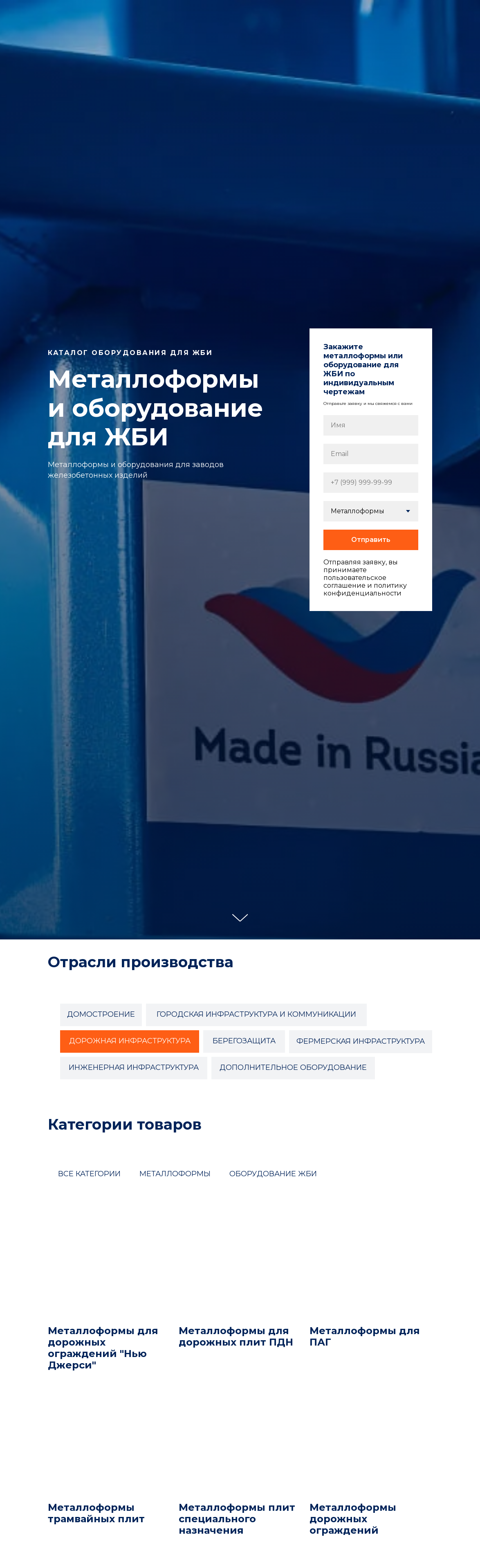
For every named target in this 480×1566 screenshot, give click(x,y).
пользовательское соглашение (354, 581)
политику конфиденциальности (365, 589)
